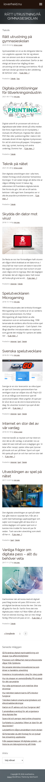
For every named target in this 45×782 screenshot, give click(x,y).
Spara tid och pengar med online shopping (21, 718)
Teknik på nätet (15, 164)
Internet (13, 284)
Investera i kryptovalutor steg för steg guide (22, 674)
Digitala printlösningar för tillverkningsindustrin (21, 90)
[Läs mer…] (24, 73)
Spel (19, 341)
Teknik (12, 78)
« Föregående (9, 633)
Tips (18, 78)
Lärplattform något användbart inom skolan (22, 729)
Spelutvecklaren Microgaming (15, 295)
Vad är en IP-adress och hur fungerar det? (21, 707)
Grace (9, 777)
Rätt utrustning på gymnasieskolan (17, 39)
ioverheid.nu (13, 4)
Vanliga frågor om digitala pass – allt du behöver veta (19, 554)
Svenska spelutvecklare (21, 351)
